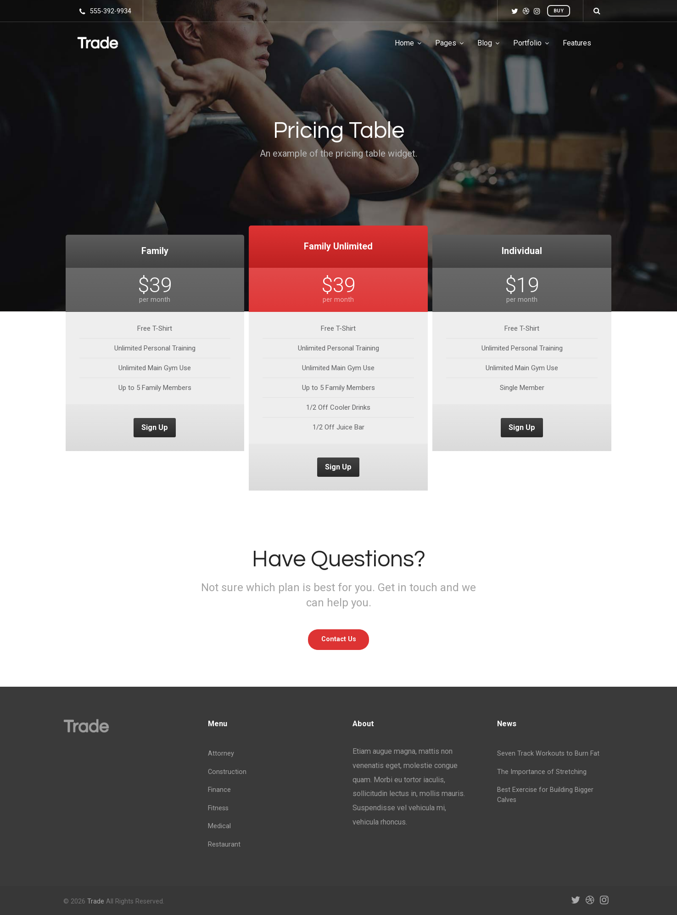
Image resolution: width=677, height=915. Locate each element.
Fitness (218, 808)
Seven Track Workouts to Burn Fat (548, 753)
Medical (219, 826)
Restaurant (224, 844)
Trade (95, 901)
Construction (227, 772)
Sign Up (154, 427)
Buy (559, 11)
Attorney (221, 753)
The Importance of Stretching (542, 772)
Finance (219, 790)
